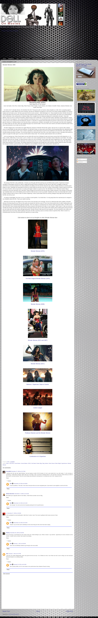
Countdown (15, 30)
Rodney (8, 532)
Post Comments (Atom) (14, 614)
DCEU (29, 463)
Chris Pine (11, 463)
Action (7, 463)
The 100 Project (49, 58)
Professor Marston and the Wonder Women (37, 433)
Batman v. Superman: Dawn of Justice (38, 384)
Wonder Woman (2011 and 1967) (37, 340)
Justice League (37, 408)
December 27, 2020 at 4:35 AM (14, 513)
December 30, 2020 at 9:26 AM (17, 532)
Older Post (69, 611)
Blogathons (11, 58)
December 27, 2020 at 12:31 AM (22, 493)
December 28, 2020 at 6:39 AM (20, 483)
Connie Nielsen (24, 463)
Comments (80, 161)
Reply (7, 478)
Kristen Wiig (39, 463)
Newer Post (6, 611)
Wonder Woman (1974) (37, 251)
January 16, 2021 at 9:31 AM (20, 564)
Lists (17, 58)
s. (6, 513)
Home (4, 58)
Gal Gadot (33, 463)
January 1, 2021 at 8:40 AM (20, 543)
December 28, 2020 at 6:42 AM (20, 522)
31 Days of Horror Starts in (7, 30)
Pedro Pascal (52, 463)
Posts (79, 159)
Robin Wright (58, 463)
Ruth (7, 553)
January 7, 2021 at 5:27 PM (15, 553)
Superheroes (64, 463)
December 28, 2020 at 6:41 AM (20, 503)
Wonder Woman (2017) (37, 363)
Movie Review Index (37, 58)
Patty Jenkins (45, 463)
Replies (9, 480)
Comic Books (17, 463)
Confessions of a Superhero (37, 456)
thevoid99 (8, 471)
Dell (11, 483)
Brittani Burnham (10, 493)
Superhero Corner (25, 58)
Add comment (6, 573)
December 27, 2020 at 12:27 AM (18, 471)
